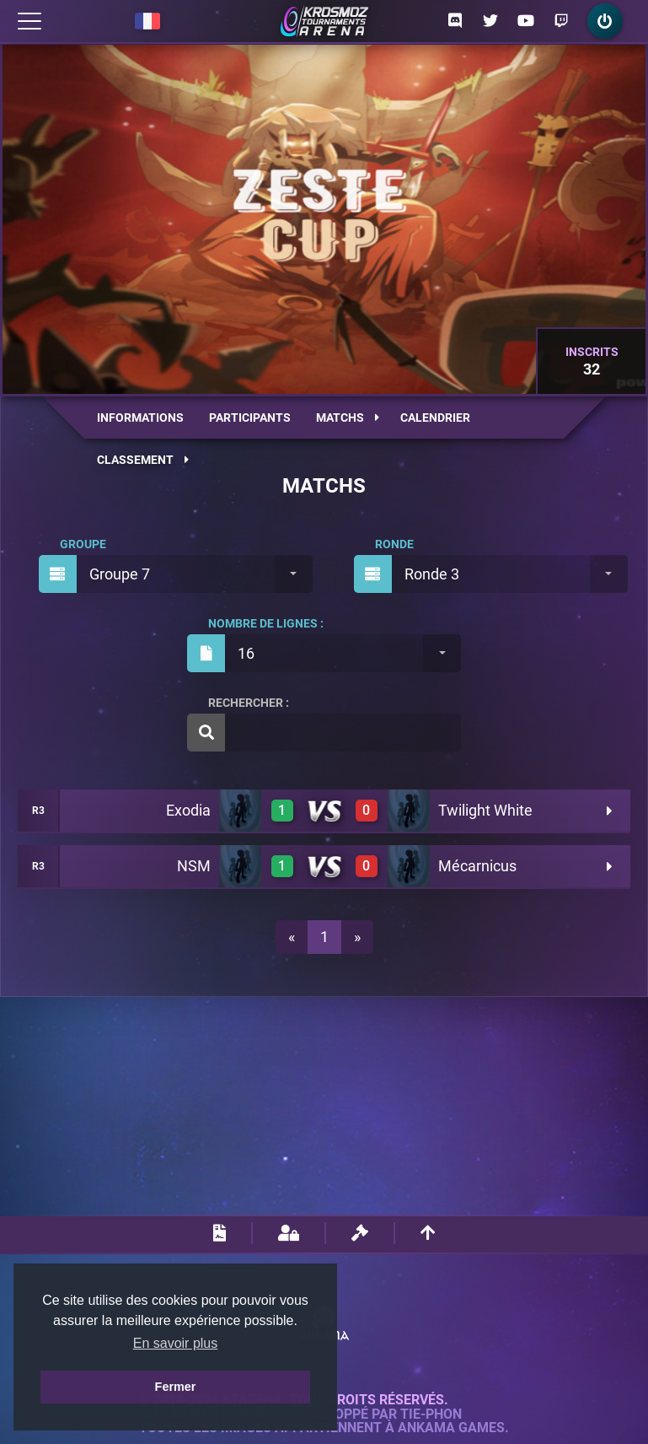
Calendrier (435, 417)
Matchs (347, 417)
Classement (143, 459)
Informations (140, 417)
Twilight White (485, 810)
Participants (250, 417)
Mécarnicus (477, 866)
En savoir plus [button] (175, 1343)
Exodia (188, 810)
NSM (194, 866)
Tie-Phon (431, 1414)
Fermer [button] (175, 1386)
